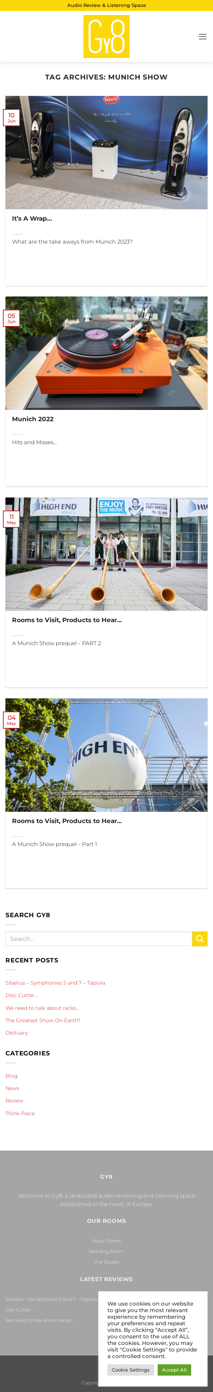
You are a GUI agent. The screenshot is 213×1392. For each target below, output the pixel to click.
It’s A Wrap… (32, 218)
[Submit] (200, 938)
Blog (11, 1076)
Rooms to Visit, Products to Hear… (67, 620)
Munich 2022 (33, 419)
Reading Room (106, 1251)
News (12, 1088)
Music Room (106, 1241)
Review (14, 1100)
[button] (203, 36)
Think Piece (20, 1113)
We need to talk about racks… (42, 1008)
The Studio (106, 1262)
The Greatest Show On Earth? (42, 1020)
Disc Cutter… (21, 995)
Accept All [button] (174, 1370)
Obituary (16, 1033)
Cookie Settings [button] (131, 1370)
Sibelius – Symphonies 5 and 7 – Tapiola (55, 983)
